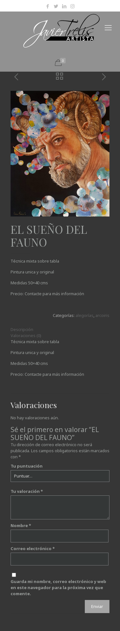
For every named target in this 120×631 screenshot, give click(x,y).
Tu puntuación (27, 466)
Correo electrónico (33, 548)
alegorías (84, 315)
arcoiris (102, 315)
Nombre (21, 525)
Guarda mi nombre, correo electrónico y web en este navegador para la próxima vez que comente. (58, 587)
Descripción (22, 329)
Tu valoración (27, 491)
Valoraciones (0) (26, 335)
